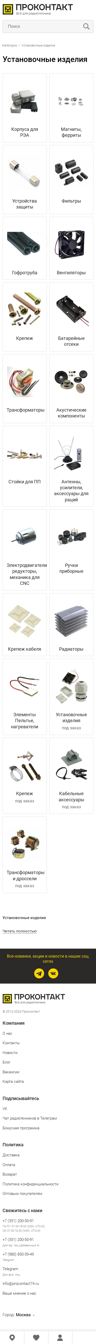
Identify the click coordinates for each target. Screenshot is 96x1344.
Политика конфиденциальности (30, 1184)
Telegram (8, 1260)
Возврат (10, 1174)
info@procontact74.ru (21, 1283)
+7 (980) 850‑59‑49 (18, 1254)
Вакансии (11, 1072)
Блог (6, 1062)
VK (5, 1108)
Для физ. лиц (11, 1274)
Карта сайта (13, 1081)
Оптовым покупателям (22, 1193)
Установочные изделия (38, 45)
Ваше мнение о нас (19, 1293)
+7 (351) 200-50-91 (18, 1221)
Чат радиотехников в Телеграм (30, 1118)
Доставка (11, 1155)
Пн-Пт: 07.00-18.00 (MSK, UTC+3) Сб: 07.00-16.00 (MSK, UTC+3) (24, 1228)
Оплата (9, 1165)
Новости (10, 1052)
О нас (7, 1033)
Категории (9, 45)
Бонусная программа (21, 1128)
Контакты (11, 1043)
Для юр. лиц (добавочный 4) (21, 1245)
